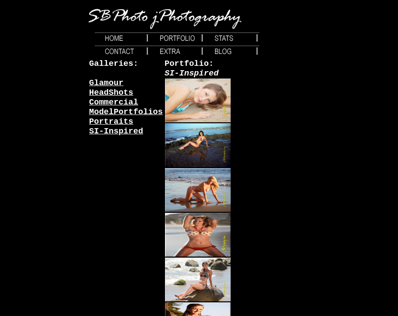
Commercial (113, 102)
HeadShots (111, 92)
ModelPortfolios (126, 112)
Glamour (106, 83)
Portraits (111, 121)
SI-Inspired (116, 131)
